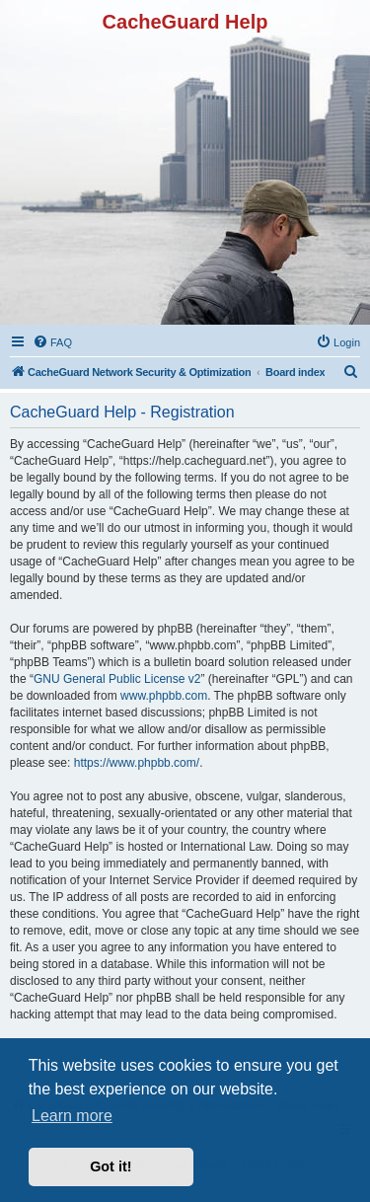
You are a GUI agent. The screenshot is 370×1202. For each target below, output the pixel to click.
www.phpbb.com (163, 696)
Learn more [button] (72, 1115)
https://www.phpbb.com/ (136, 763)
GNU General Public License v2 (117, 679)
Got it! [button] (110, 1166)
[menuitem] (52, 342)
